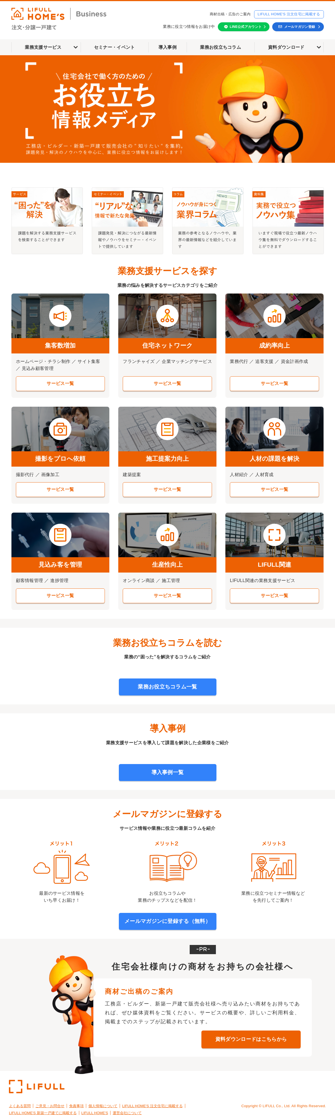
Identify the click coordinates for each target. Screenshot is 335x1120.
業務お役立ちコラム (220, 47)
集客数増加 (60, 345)
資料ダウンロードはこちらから (251, 1039)
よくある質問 (20, 1106)
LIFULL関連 (274, 564)
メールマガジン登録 (299, 27)
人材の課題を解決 (274, 458)
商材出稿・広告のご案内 (230, 14)
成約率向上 (274, 345)
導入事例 (167, 47)
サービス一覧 (60, 383)
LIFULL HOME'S (94, 1113)
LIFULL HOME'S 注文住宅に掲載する (289, 14)
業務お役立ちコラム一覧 (167, 687)
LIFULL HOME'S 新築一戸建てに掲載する (43, 1113)
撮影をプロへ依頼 (60, 458)
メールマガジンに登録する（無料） (167, 921)
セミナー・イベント (114, 47)
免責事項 (76, 1106)
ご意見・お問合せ (49, 1106)
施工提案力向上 (167, 458)
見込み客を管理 (60, 564)
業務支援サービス (43, 47)
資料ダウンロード (286, 47)
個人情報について (102, 1106)
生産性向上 (167, 564)
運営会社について (127, 1113)
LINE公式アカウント (246, 27)
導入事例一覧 (167, 772)
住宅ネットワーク (167, 345)
